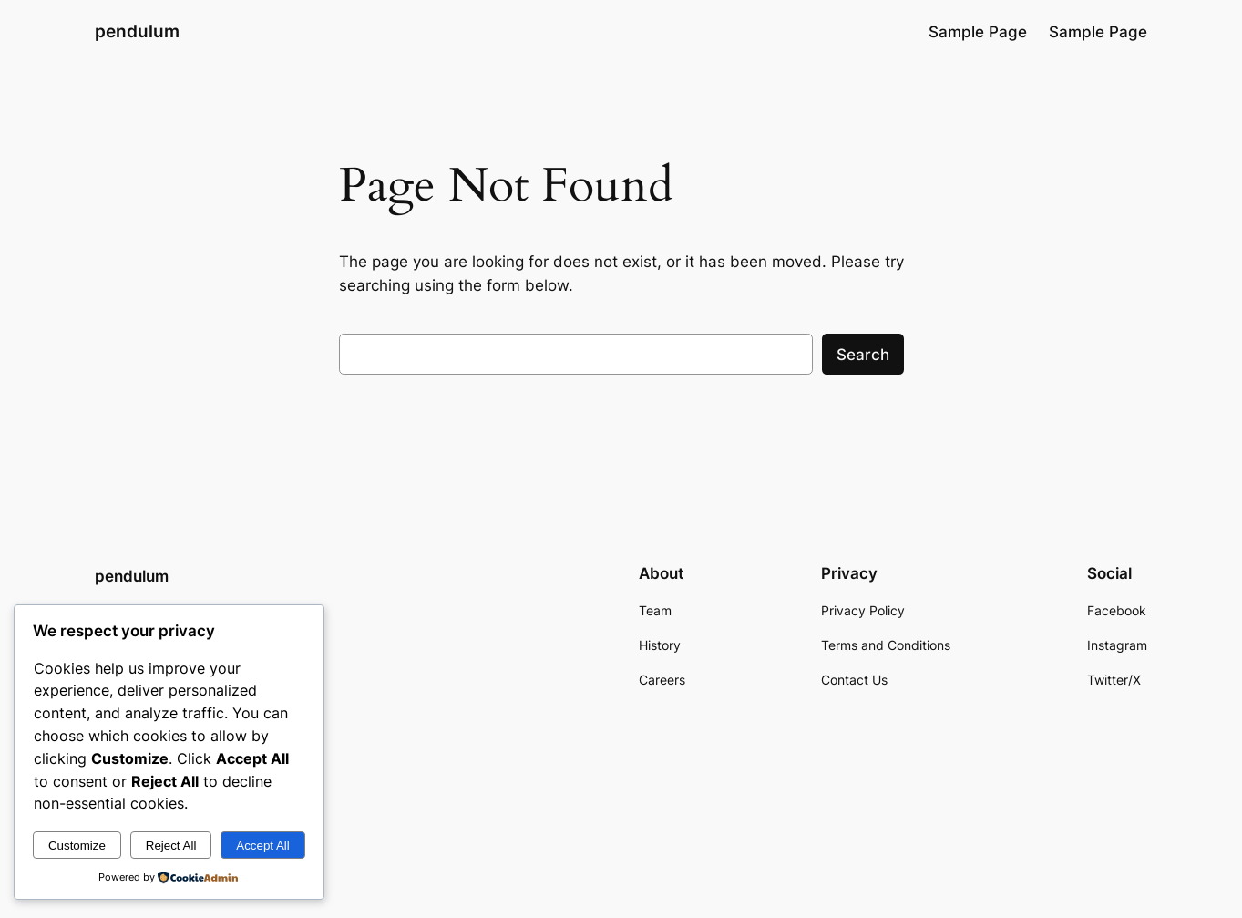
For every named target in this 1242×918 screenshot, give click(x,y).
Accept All (263, 845)
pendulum (137, 31)
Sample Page (978, 32)
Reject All (171, 845)
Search (863, 355)
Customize (77, 845)
